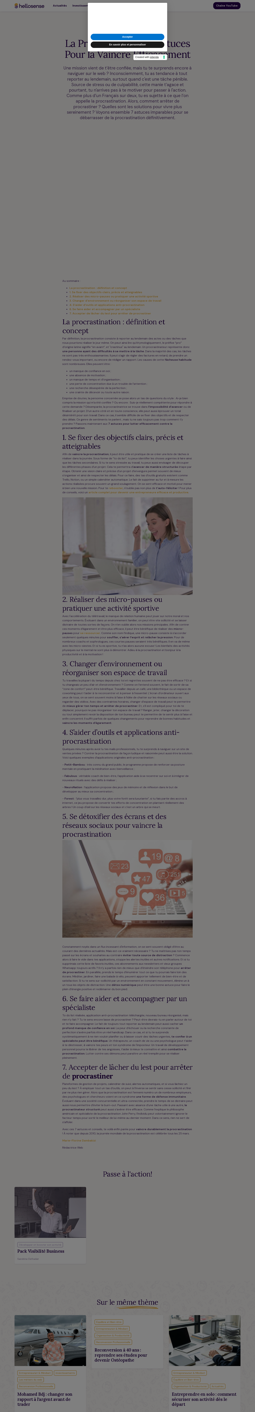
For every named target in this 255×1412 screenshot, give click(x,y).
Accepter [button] (127, 715)
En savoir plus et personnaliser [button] (127, 723)
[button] (162, 687)
